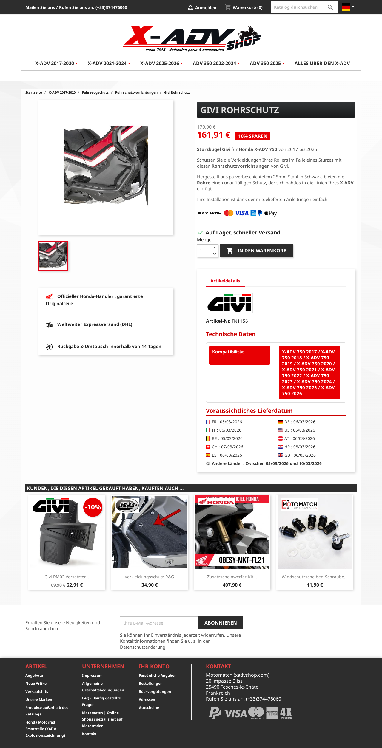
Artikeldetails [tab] (225, 281)
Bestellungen (151, 683)
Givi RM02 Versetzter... (66, 576)
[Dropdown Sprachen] (349, 7)
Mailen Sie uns (40, 7)
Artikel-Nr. (218, 321)
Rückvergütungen (155, 691)
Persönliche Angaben (158, 675)
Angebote (34, 675)
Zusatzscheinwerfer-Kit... (232, 576)
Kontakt (89, 733)
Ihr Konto (154, 666)
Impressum (92, 675)
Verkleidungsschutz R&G (149, 576)
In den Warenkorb (256, 251)
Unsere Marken (38, 699)
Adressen (147, 699)
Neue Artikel (36, 683)
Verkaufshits (36, 691)
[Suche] (304, 7)
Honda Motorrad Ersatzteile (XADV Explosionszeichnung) (45, 729)
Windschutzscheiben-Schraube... (315, 576)
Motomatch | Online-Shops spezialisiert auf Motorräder (102, 719)
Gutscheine (149, 707)
